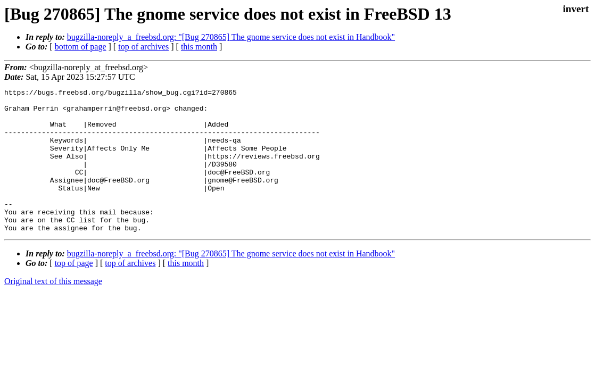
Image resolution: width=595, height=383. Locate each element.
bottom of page (80, 46)
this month (199, 46)
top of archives (143, 46)
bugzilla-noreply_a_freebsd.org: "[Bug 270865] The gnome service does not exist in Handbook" (231, 36)
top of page (74, 291)
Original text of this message (53, 309)
